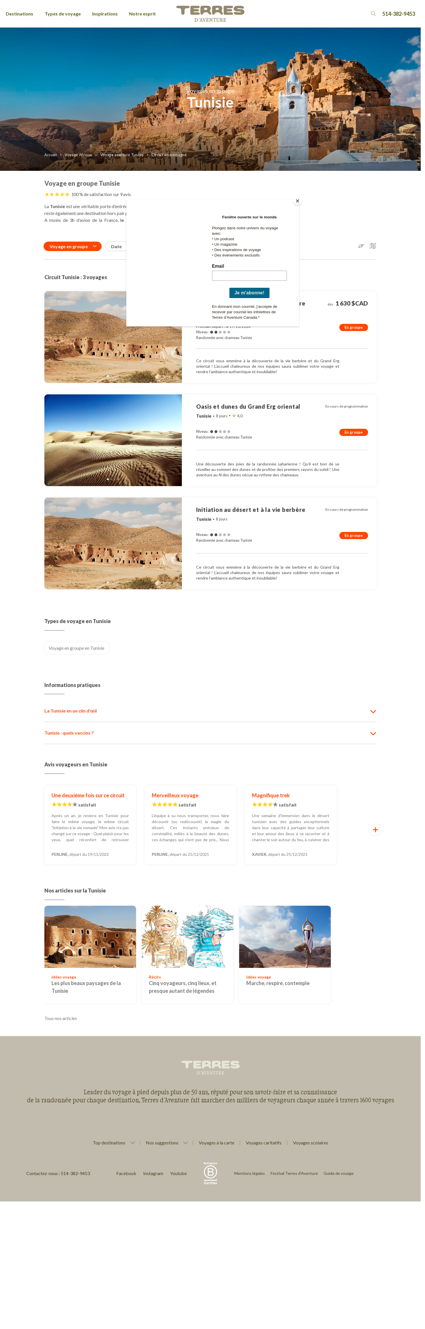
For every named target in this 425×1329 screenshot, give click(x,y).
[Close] (297, 201)
